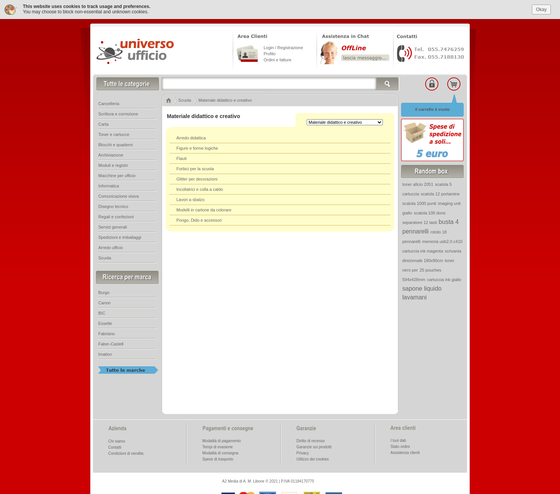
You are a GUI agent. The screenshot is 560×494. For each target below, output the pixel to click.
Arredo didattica (191, 137)
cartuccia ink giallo (444, 279)
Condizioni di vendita (125, 453)
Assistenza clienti (405, 452)
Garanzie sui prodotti (313, 446)
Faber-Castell (110, 343)
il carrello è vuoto (432, 108)
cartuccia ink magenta (422, 250)
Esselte (105, 322)
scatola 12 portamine (440, 193)
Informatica (108, 185)
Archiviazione (110, 154)
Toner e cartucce (113, 133)
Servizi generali (112, 226)
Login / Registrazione (283, 47)
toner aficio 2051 (417, 183)
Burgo (103, 291)
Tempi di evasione (217, 446)
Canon (104, 302)
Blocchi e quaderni (115, 144)
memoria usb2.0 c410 (442, 240)
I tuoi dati (398, 440)
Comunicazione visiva (118, 195)
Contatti (114, 446)
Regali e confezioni (116, 216)
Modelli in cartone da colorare (203, 209)
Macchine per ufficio (117, 175)
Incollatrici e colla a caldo (199, 188)
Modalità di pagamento (221, 440)
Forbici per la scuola (195, 168)
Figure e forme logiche (197, 147)
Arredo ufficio (110, 247)
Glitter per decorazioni (197, 178)
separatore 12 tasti (419, 221)
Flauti (181, 157)
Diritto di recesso (310, 440)
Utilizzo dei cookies (312, 458)
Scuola (104, 257)
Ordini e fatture (277, 59)
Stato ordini (400, 446)
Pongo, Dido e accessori (199, 219)
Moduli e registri (113, 164)
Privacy (302, 452)
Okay (541, 8)
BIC (101, 312)
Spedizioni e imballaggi (119, 236)
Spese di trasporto (217, 458)
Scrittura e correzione (118, 113)
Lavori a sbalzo (190, 199)
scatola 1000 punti (419, 202)
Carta (103, 123)
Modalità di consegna (220, 452)
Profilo (269, 53)
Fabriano (106, 333)
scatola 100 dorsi (429, 212)
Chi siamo (116, 440)
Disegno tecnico (113, 205)
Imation (105, 353)
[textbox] (280, 83)
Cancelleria (108, 103)
